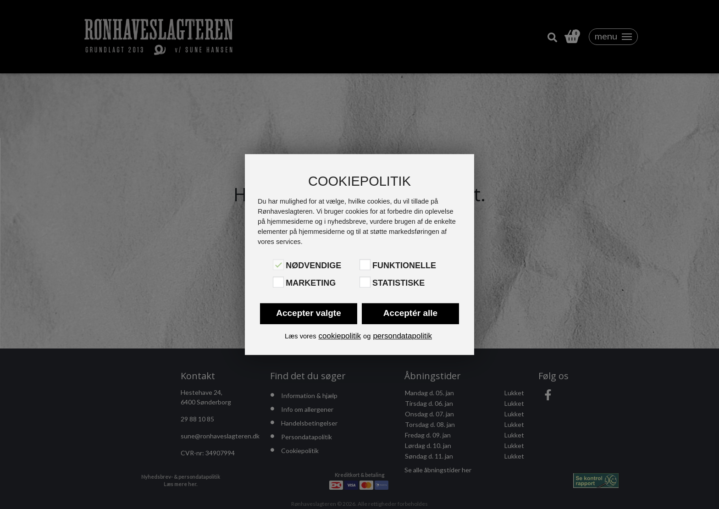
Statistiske (398, 283)
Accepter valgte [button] (308, 313)
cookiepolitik (339, 336)
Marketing (311, 283)
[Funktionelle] (365, 264)
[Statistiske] (365, 282)
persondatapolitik (402, 336)
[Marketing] (278, 282)
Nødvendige (313, 265)
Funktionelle (404, 265)
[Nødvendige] (278, 264)
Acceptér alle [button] (410, 313)
